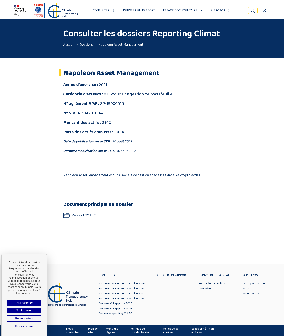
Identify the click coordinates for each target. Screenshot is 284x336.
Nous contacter (253, 293)
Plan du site (93, 330)
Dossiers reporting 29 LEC (115, 313)
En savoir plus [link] (24, 326)
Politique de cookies (171, 330)
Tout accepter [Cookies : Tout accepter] (24, 302)
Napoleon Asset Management (120, 45)
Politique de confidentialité (139, 330)
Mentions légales (112, 330)
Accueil (68, 45)
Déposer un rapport (139, 10)
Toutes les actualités (212, 283)
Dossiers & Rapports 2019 (115, 308)
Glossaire (205, 288)
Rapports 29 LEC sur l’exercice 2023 (121, 288)
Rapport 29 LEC (84, 215)
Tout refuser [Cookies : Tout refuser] (24, 310)
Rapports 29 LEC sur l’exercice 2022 (121, 293)
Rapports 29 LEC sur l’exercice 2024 (121, 283)
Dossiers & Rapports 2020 (115, 303)
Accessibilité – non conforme (202, 330)
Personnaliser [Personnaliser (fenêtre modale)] (24, 318)
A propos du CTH (254, 283)
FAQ (245, 288)
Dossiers (86, 45)
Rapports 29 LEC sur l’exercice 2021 (121, 298)
